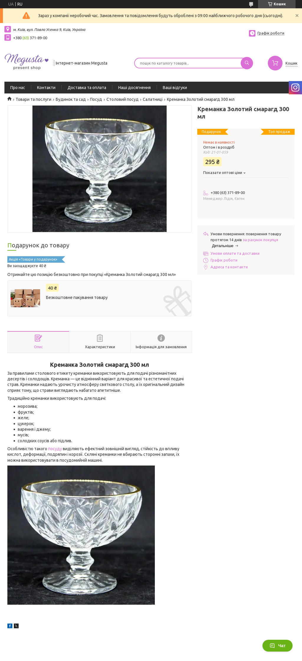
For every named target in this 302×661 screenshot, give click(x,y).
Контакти (46, 87)
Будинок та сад (71, 99)
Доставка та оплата (87, 87)
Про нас (17, 87)
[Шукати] (247, 63)
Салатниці (153, 99)
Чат (277, 645)
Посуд (96, 99)
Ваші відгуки (175, 87)
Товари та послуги (33, 99)
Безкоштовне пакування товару (77, 297)
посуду (55, 448)
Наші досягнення (134, 87)
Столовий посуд (122, 99)
